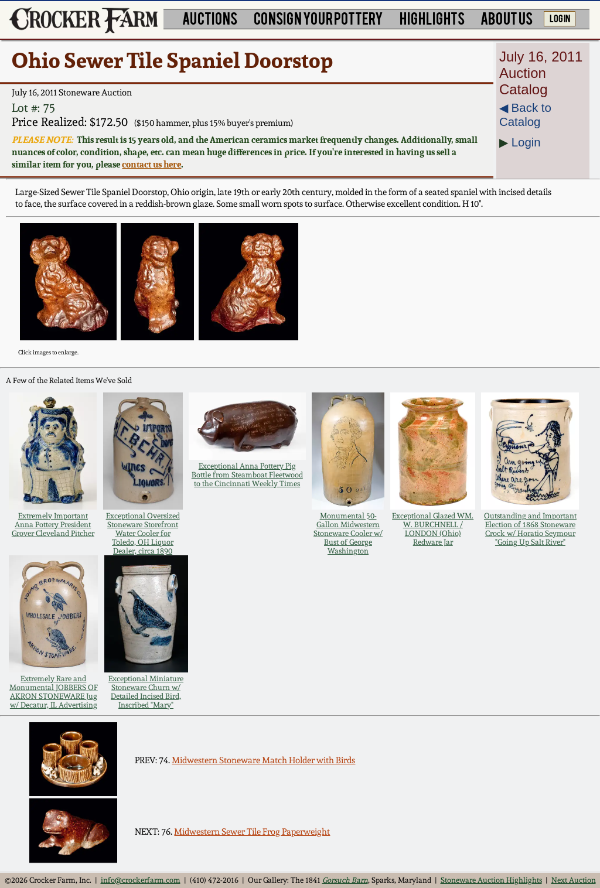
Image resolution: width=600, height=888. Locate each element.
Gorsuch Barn (345, 880)
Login (526, 142)
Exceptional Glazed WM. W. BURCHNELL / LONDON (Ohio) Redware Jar (432, 529)
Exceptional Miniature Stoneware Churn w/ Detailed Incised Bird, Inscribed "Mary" (145, 691)
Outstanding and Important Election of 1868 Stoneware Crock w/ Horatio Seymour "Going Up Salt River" (530, 529)
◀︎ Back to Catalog (525, 114)
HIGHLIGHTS (432, 17)
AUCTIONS (209, 17)
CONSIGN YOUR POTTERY (318, 17)
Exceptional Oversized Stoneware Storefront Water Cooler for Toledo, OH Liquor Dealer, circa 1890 (143, 533)
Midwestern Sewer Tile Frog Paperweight (252, 831)
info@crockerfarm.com (140, 880)
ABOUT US (506, 17)
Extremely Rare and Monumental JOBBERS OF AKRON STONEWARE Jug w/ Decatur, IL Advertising (53, 691)
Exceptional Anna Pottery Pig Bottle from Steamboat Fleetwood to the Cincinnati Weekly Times (247, 475)
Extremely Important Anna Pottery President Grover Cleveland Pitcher (53, 524)
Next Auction (573, 880)
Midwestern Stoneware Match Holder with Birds (263, 760)
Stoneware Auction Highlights (491, 880)
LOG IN (560, 17)
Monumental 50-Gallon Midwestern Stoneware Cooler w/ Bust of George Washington (348, 533)
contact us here (151, 164)
